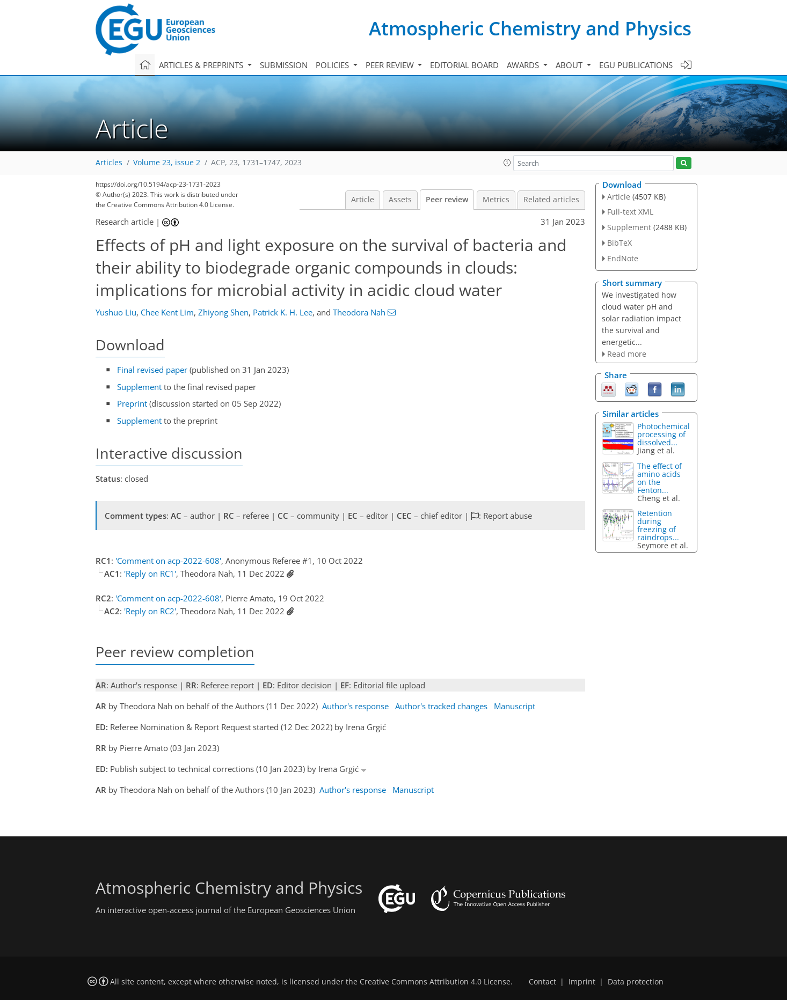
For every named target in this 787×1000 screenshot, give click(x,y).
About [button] (570, 65)
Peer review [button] (391, 65)
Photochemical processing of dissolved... (663, 434)
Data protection (636, 982)
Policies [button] (333, 65)
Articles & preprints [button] (202, 65)
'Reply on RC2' (150, 611)
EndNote (622, 258)
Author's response (355, 706)
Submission (284, 65)
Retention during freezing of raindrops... (658, 525)
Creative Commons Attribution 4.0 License (435, 982)
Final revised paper (152, 369)
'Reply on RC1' (150, 573)
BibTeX (619, 243)
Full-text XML (630, 212)
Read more (626, 354)
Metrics (496, 199)
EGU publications (636, 65)
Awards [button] (524, 65)
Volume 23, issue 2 (166, 162)
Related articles (551, 199)
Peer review (447, 199)
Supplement (139, 386)
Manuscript (514, 706)
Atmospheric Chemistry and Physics (530, 28)
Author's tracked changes (441, 706)
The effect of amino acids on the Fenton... (659, 478)
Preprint (132, 403)
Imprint (582, 982)
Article (362, 199)
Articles (109, 162)
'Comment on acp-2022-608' (168, 560)
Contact (542, 982)
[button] (507, 162)
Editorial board (464, 65)
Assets (400, 199)
